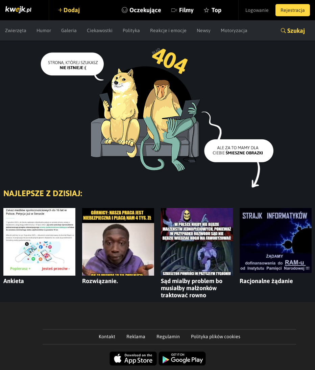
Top (216, 10)
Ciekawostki (100, 30)
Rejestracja (293, 10)
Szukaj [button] (296, 30)
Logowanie (257, 10)
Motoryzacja (234, 30)
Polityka (131, 30)
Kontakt (107, 336)
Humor (44, 30)
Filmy (186, 10)
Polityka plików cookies (215, 336)
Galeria (69, 30)
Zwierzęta (15, 30)
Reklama (135, 336)
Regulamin (168, 336)
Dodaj (72, 10)
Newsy (204, 30)
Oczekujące (145, 10)
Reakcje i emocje (168, 30)
